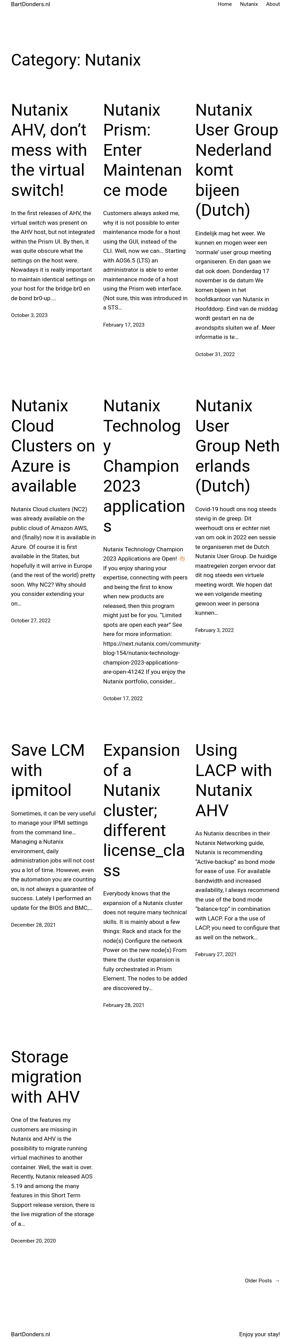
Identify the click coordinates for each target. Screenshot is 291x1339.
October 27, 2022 (30, 621)
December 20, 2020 (33, 1241)
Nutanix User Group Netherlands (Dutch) (237, 446)
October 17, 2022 (122, 698)
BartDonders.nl (30, 4)
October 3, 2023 (29, 315)
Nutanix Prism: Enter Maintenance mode (142, 150)
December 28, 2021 (33, 925)
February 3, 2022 (214, 630)
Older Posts (262, 1281)
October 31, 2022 (215, 354)
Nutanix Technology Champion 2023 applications (144, 466)
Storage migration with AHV (46, 1077)
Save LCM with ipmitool (48, 770)
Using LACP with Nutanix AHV (233, 780)
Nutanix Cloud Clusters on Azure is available (53, 446)
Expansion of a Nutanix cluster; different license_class (144, 810)
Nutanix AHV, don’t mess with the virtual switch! (49, 150)
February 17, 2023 (123, 325)
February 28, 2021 (123, 1005)
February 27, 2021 (216, 954)
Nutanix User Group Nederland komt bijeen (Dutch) (236, 160)
